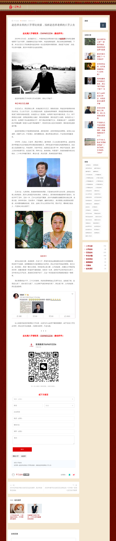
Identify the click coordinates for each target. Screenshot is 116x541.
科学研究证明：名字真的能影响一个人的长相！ (101, 69)
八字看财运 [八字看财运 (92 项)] (89, 187)
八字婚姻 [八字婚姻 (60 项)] (98, 174)
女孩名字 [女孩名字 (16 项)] (97, 194)
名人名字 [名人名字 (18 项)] (89, 194)
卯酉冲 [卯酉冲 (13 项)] (96, 190)
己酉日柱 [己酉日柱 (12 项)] (89, 203)
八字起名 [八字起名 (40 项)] (98, 187)
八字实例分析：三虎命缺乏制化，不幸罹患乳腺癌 (16, 517)
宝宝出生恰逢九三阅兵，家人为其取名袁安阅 (101, 113)
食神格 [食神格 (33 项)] (96, 232)
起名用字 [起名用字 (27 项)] (89, 226)
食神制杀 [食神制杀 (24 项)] (89, 232)
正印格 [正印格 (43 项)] (94, 207)
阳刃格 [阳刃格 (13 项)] (96, 229)
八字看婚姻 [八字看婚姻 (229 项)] (89, 181)
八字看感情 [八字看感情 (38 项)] (89, 184)
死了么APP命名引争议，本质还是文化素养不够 (101, 98)
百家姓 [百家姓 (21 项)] (88, 223)
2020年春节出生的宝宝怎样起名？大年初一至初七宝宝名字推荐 (61, 489)
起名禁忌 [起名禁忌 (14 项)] (97, 226)
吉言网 (16, 465)
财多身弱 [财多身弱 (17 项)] (96, 223)
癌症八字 (15, 456)
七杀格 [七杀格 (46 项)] (88, 165)
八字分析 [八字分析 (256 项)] (89, 174)
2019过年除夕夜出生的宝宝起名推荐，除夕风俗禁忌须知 (26, 489)
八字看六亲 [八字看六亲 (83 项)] (99, 178)
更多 (32, 11)
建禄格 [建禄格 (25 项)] (96, 203)
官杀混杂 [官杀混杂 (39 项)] (89, 200)
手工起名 (15, 21)
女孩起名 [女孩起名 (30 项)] (89, 197)
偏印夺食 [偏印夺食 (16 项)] (97, 168)
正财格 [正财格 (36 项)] (95, 210)
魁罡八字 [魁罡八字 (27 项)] (89, 236)
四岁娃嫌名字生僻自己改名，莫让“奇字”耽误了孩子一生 (101, 84)
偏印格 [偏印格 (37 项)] (88, 171)
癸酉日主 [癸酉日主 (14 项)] (97, 219)
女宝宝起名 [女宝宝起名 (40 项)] (98, 197)
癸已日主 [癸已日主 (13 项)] (89, 219)
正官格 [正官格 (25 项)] (88, 210)
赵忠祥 (62, 39)
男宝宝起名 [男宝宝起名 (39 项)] (89, 216)
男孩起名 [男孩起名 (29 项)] (97, 213)
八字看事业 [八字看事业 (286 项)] (89, 178)
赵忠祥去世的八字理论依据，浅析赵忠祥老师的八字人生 (35, 465)
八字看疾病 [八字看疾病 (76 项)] (99, 184)
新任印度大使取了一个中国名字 (101, 56)
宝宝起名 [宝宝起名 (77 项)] (97, 200)
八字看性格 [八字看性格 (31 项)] (99, 181)
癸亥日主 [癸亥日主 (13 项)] (98, 216)
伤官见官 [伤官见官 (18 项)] (89, 168)
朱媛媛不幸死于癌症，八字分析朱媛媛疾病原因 (34, 517)
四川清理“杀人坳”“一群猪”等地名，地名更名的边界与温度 (101, 44)
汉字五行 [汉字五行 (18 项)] (89, 213)
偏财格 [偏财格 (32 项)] (95, 171)
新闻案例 (24, 20)
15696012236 (46, 33)
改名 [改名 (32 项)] (88, 207)
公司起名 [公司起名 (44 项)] (89, 190)
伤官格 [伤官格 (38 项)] (95, 165)
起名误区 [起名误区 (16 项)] (89, 229)
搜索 (86, 21)
